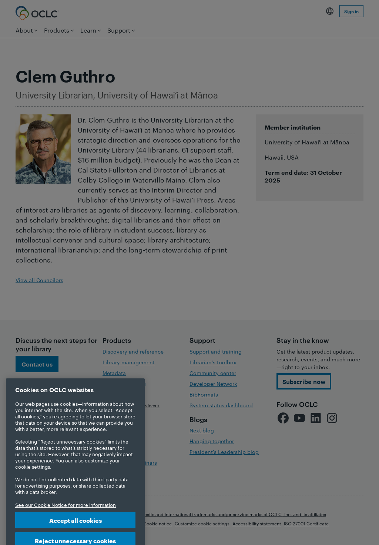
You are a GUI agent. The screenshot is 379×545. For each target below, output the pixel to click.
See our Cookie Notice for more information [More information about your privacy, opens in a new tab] (65, 514)
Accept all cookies (75, 529)
